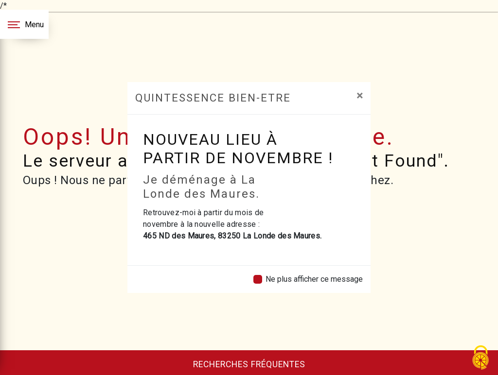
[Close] (360, 95)
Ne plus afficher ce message (314, 279)
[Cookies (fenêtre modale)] (481, 358)
